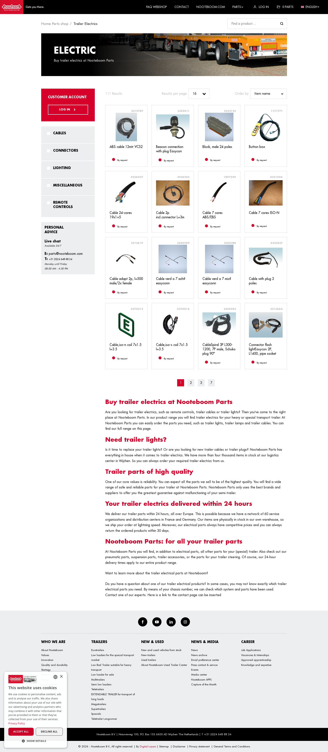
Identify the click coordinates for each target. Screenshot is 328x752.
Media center (199, 674)
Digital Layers (148, 746)
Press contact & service (204, 665)
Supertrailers (98, 709)
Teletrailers (97, 689)
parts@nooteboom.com (64, 253)
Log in (68, 109)
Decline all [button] (49, 731)
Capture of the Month (204, 684)
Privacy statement (199, 746)
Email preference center (205, 659)
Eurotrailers (97, 650)
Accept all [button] (21, 731)
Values (45, 655)
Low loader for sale (102, 674)
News (194, 650)
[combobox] (55, 677)
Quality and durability (54, 665)
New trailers (148, 655)
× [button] (61, 676)
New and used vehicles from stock (161, 650)
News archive (199, 655)
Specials (96, 713)
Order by (242, 94)
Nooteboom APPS (201, 679)
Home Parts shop (54, 24)
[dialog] (35, 710)
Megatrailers (98, 704)
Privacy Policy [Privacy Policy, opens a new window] (16, 723)
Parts (237, 7)
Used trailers (148, 659)
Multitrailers (98, 679)
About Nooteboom (52, 650)
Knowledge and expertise (256, 665)
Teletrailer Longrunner (104, 718)
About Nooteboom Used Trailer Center (164, 665)
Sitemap (164, 746)
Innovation (47, 659)
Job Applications (251, 650)
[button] (35, 741)
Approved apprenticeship (256, 659)
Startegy (46, 669)
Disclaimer (179, 746)
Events (194, 669)
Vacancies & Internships (255, 655)
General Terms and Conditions (232, 746)
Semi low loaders (101, 684)
